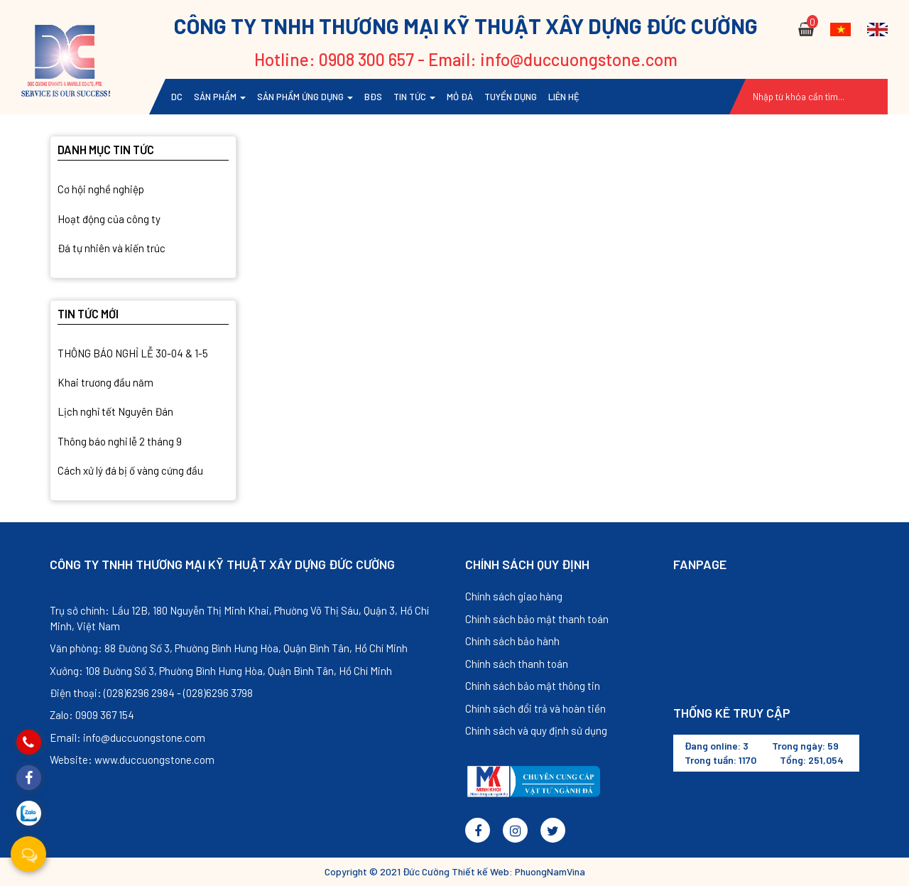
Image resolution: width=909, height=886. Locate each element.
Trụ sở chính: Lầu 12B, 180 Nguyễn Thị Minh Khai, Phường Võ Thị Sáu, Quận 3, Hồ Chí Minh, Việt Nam (239, 618)
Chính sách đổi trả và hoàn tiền (535, 708)
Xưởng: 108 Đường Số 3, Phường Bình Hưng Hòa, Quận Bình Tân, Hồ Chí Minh (221, 670)
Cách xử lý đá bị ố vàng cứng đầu (130, 470)
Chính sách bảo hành (512, 640)
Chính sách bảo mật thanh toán (537, 618)
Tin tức (414, 96)
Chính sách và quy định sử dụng (536, 730)
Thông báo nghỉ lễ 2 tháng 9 (120, 441)
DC (177, 96)
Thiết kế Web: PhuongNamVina (518, 871)
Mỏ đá (460, 96)
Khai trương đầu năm (105, 382)
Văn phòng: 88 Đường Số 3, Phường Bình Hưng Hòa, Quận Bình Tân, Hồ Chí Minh (229, 648)
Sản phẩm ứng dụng (305, 96)
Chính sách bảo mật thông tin (532, 685)
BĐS (373, 96)
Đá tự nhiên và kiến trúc (111, 248)
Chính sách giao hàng (513, 596)
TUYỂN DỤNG (510, 96)
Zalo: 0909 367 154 (92, 714)
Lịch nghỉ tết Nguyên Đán (115, 411)
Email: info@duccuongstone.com (127, 737)
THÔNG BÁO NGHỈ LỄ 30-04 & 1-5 (133, 353)
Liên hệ (563, 96)
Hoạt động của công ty (109, 218)
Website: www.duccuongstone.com (132, 759)
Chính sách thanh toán (516, 663)
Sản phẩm (220, 96)
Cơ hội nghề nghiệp (101, 189)
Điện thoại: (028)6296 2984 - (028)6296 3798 (151, 692)
